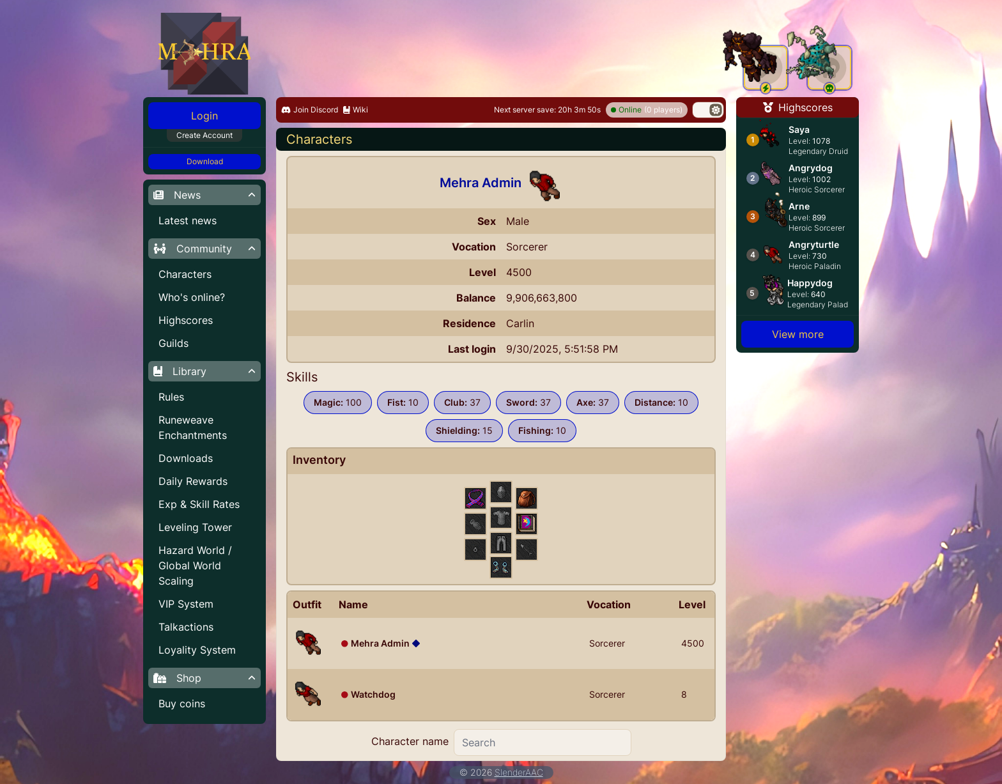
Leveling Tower (195, 527)
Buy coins (181, 703)
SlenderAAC (519, 772)
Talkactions (185, 626)
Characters (185, 274)
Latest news (187, 220)
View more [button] (798, 334)
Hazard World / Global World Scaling (195, 565)
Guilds (173, 343)
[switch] (708, 110)
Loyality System (197, 649)
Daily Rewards (192, 481)
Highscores (185, 320)
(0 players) (646, 110)
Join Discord (309, 109)
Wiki (355, 109)
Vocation (609, 604)
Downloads (185, 458)
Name (353, 604)
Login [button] (204, 115)
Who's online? (191, 297)
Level (692, 604)
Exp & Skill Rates (199, 504)
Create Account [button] (204, 135)
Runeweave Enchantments (192, 427)
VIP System (185, 603)
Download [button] (205, 161)
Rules (171, 396)
